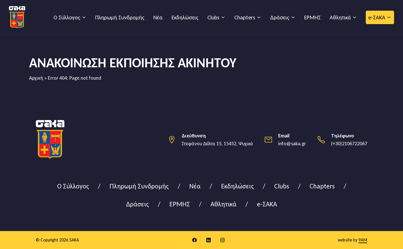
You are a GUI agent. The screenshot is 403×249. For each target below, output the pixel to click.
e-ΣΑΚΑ (376, 17)
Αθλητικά (340, 17)
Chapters (244, 17)
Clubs (213, 17)
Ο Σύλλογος (66, 17)
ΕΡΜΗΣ (312, 17)
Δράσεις (279, 17)
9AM (363, 240)
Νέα (158, 17)
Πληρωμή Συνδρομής (119, 17)
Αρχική (36, 78)
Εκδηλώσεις (185, 17)
